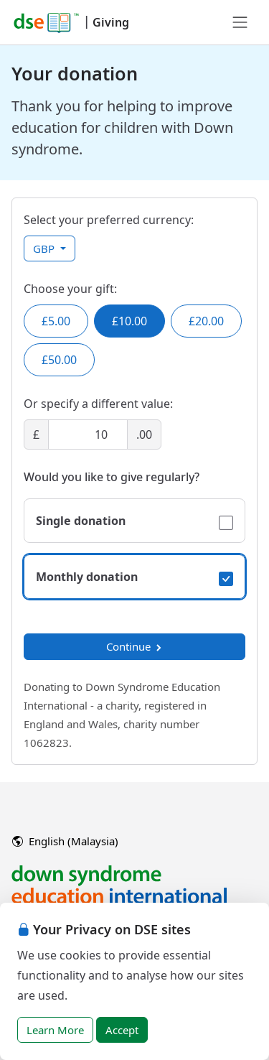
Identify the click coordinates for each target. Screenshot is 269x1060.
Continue (135, 646)
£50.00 (59, 360)
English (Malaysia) (65, 841)
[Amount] (88, 434)
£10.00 (129, 321)
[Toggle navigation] (240, 22)
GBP (45, 248)
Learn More (55, 1030)
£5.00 (56, 321)
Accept (121, 1030)
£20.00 (206, 321)
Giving (111, 22)
